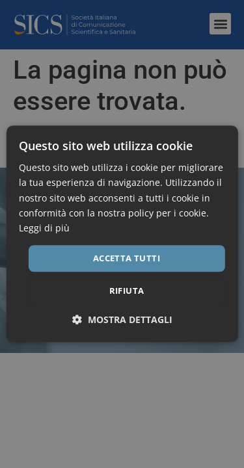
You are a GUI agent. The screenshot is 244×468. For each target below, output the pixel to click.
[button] (122, 320)
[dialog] (122, 234)
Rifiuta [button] (126, 291)
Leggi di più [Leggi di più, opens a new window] (44, 228)
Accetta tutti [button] (126, 258)
